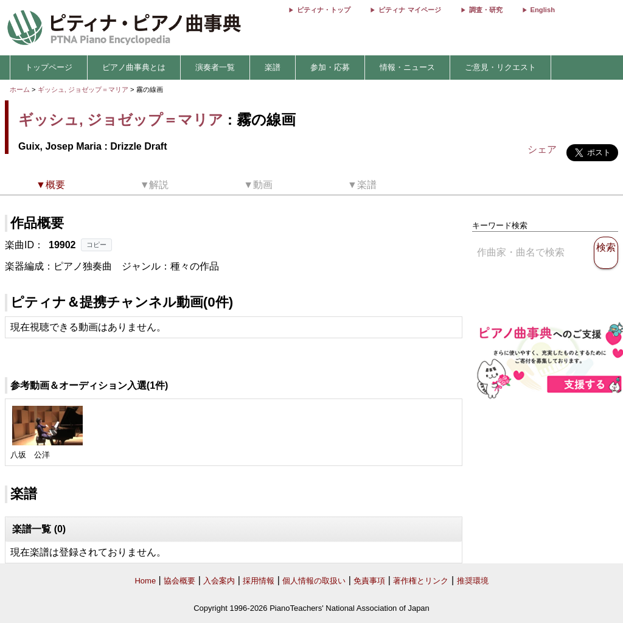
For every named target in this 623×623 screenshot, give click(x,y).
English (543, 9)
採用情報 (258, 580)
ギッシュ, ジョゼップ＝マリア (83, 89)
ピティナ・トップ (323, 9)
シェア (542, 149)
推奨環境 (473, 580)
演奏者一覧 (215, 67)
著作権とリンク (420, 580)
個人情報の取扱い (314, 580)
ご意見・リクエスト (500, 67)
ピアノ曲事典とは (133, 67)
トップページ (48, 67)
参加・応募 (330, 67)
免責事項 (369, 580)
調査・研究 (486, 9)
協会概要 (179, 580)
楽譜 (272, 67)
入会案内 (219, 580)
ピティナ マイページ (409, 9)
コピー (96, 244)
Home (145, 580)
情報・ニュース (407, 67)
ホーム (20, 89)
